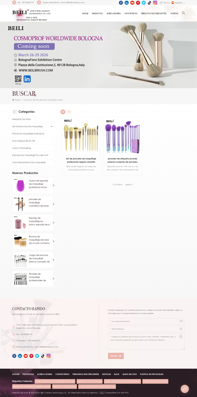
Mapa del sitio (130, 374)
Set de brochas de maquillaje (27, 126)
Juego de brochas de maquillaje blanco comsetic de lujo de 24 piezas (39, 258)
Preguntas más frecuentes (154, 13)
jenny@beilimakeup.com (73, 2)
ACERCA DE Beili (114, 13)
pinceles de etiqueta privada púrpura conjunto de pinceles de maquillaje (122, 160)
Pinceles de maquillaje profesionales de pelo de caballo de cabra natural (39, 277)
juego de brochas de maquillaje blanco (122, 381)
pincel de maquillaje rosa (64, 386)
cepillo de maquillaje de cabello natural (31, 386)
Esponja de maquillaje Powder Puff (30, 155)
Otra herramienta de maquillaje (29, 162)
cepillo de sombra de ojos (89, 381)
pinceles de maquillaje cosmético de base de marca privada (39, 202)
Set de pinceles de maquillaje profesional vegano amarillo (81, 160)
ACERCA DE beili (44, 374)
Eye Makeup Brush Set (23, 140)
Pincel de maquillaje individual (28, 133)
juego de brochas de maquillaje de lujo (97, 386)
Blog (116, 374)
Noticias (174, 13)
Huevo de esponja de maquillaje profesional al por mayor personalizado (38, 184)
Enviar (116, 356)
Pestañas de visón (21, 119)
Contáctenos (131, 13)
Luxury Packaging (21, 148)
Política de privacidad (151, 374)
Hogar (85, 13)
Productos (97, 13)
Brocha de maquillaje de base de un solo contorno (39, 239)
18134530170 (28, 2)
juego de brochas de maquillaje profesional (55, 381)
